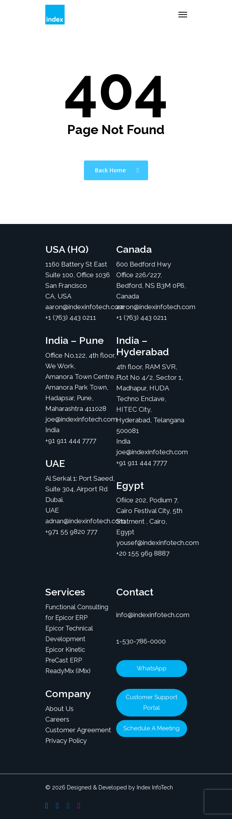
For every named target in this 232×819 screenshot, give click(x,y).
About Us (59, 709)
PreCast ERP (63, 660)
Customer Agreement (78, 730)
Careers (57, 719)
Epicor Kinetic (65, 649)
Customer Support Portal (151, 702)
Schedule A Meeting (151, 728)
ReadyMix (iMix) (68, 671)
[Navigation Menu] (182, 15)
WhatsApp (152, 668)
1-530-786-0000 (141, 641)
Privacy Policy (66, 740)
